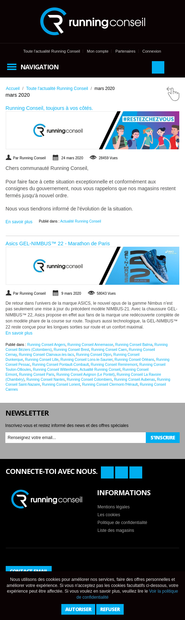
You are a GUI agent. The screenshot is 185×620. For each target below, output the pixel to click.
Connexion (151, 51)
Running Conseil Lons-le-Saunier (87, 360)
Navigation (39, 67)
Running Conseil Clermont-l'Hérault (110, 384)
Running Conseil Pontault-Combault (60, 365)
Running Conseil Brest (71, 350)
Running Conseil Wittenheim (55, 370)
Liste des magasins (116, 530)
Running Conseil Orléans (134, 360)
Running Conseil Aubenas (134, 379)
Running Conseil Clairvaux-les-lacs (46, 355)
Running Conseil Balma (134, 345)
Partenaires (125, 51)
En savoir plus (19, 221)
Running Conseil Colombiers (89, 379)
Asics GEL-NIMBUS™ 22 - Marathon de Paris (58, 243)
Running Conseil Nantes (45, 379)
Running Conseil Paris (36, 374)
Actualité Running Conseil (80, 221)
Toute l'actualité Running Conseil (51, 51)
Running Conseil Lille (41, 360)
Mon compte (98, 51)
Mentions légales (114, 506)
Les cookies (109, 514)
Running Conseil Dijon (93, 355)
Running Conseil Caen (109, 350)
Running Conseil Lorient (61, 384)
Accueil (13, 88)
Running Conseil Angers (46, 345)
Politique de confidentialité (122, 522)
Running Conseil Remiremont (114, 365)
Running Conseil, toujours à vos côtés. (49, 108)
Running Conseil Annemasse (90, 345)
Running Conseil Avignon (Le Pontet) (85, 374)
